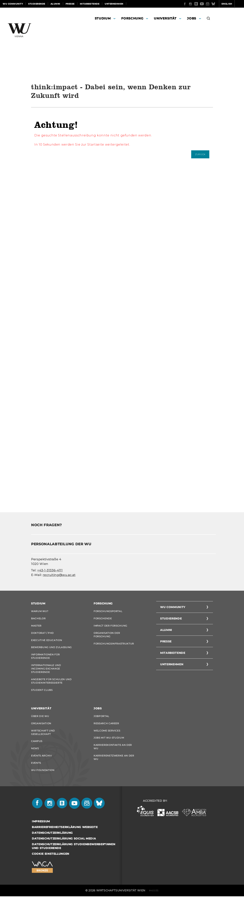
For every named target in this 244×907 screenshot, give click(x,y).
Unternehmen (114, 3)
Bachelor (38, 619)
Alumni (55, 3)
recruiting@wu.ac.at (59, 575)
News (35, 756)
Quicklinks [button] (232, 3)
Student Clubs (41, 695)
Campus (36, 749)
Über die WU (40, 722)
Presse (70, 3)
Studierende (36, 3)
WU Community (13, 3)
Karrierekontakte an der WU (113, 755)
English (212, 3)
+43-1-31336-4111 (50, 570)
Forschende (103, 619)
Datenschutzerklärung (52, 843)
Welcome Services (107, 737)
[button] (208, 19)
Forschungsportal (108, 611)
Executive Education (46, 642)
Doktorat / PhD (42, 634)
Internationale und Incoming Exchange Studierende (46, 673)
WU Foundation (42, 780)
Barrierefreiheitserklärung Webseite (65, 837)
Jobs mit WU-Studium (109, 745)
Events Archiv (41, 764)
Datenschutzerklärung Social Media (64, 849)
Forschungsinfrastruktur (114, 645)
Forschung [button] (132, 18)
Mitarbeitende (90, 3)
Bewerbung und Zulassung (51, 650)
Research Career (106, 729)
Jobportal (101, 722)
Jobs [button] (191, 18)
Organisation (41, 729)
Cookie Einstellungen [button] (50, 864)
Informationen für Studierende (45, 660)
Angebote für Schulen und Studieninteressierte (51, 686)
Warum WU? (39, 611)
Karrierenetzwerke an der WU (114, 766)
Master (36, 626)
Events (36, 772)
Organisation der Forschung (107, 636)
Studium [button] (103, 18)
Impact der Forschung (110, 626)
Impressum (41, 832)
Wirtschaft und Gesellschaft (43, 739)
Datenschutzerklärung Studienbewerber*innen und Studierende (73, 856)
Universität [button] (165, 18)
